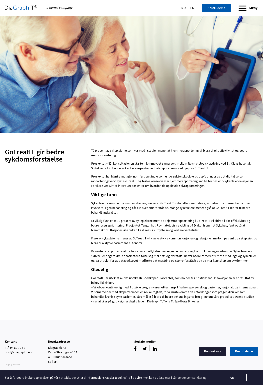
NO (183, 8)
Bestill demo (216, 8)
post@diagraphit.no (18, 352)
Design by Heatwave (12, 364)
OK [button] (232, 377)
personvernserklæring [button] (192, 377)
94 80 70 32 (17, 348)
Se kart (53, 362)
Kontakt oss (212, 351)
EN (192, 8)
